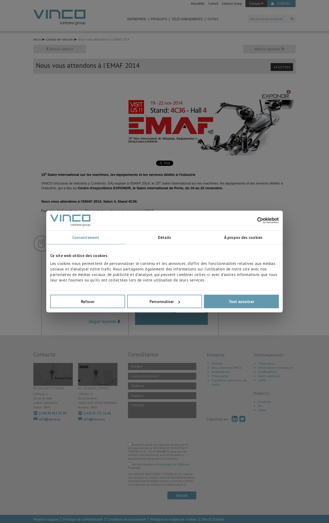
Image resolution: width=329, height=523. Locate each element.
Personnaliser (165, 301)
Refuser (87, 301)
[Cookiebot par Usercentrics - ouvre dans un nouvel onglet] (256, 220)
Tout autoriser (241, 301)
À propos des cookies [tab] (243, 237)
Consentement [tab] (85, 237)
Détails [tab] (164, 237)
